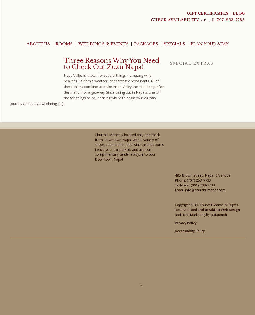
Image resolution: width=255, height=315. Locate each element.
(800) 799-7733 (203, 185)
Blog (239, 13)
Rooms (64, 44)
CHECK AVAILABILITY (175, 20)
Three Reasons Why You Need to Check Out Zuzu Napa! (111, 64)
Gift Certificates (207, 13)
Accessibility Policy (190, 231)
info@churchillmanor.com (205, 190)
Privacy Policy (186, 223)
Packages (146, 44)
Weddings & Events (103, 44)
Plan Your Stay (210, 44)
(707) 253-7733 (199, 180)
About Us (38, 44)
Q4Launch (218, 214)
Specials (174, 44)
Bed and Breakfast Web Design (215, 209)
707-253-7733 (231, 20)
